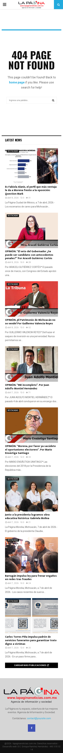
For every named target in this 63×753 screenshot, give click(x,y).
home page (17, 82)
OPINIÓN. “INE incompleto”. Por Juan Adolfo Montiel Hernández (27, 387)
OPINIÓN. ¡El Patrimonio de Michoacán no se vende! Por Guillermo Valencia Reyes (30, 322)
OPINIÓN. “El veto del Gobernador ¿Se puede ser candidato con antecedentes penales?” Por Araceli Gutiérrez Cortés (29, 255)
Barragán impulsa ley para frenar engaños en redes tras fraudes (31, 578)
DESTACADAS (13, 151)
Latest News (13, 140)
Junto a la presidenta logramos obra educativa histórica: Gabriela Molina (27, 516)
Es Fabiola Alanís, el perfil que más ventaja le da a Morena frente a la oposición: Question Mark (31, 190)
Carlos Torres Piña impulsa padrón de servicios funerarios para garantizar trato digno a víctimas (31, 640)
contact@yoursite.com (39, 718)
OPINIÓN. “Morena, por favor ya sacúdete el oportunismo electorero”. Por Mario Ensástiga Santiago (30, 450)
